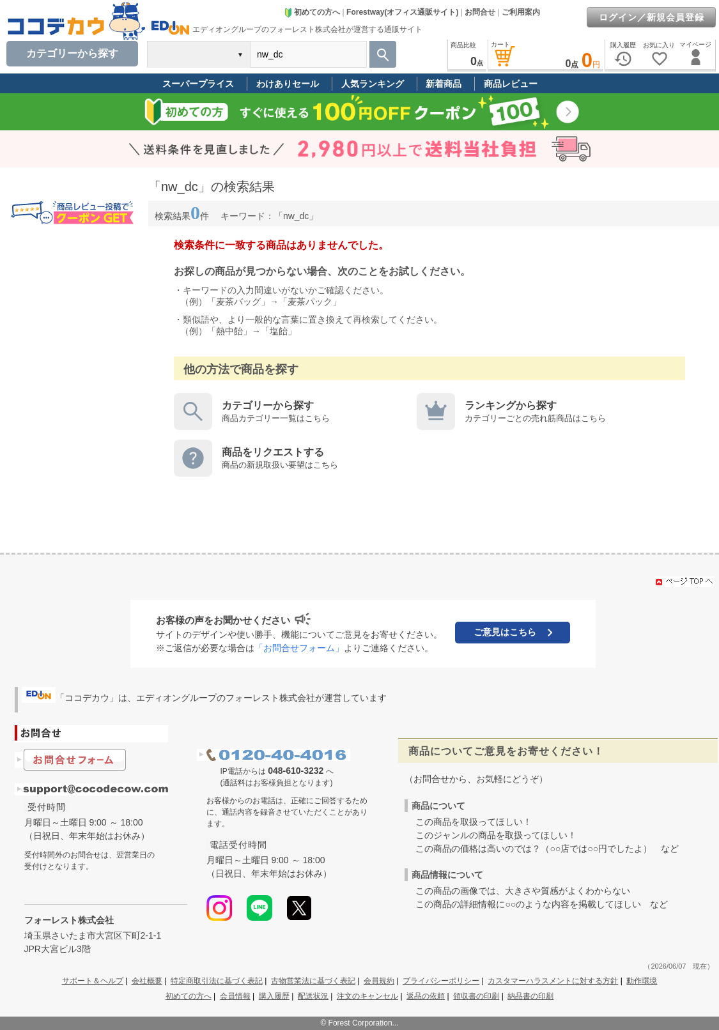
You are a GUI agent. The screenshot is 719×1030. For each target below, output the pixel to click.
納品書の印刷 (530, 996)
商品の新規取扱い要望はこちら (280, 465)
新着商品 (443, 84)
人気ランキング (372, 84)
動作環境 (641, 980)
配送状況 (313, 996)
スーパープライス (198, 84)
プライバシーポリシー (441, 980)
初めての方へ (312, 12)
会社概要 (147, 980)
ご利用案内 (521, 12)
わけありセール (287, 84)
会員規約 (379, 980)
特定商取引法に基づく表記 (217, 980)
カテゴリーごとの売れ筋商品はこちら (535, 418)
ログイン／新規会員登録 (651, 17)
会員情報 (235, 996)
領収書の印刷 (476, 996)
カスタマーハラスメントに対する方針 (553, 980)
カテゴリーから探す (268, 405)
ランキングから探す (511, 405)
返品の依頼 (425, 996)
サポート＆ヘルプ (92, 980)
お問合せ (480, 12)
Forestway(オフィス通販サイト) (402, 12)
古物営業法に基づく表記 (313, 980)
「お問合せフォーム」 (299, 648)
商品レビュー (510, 84)
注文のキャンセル (367, 996)
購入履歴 (274, 996)
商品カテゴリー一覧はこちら (276, 418)
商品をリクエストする (273, 452)
